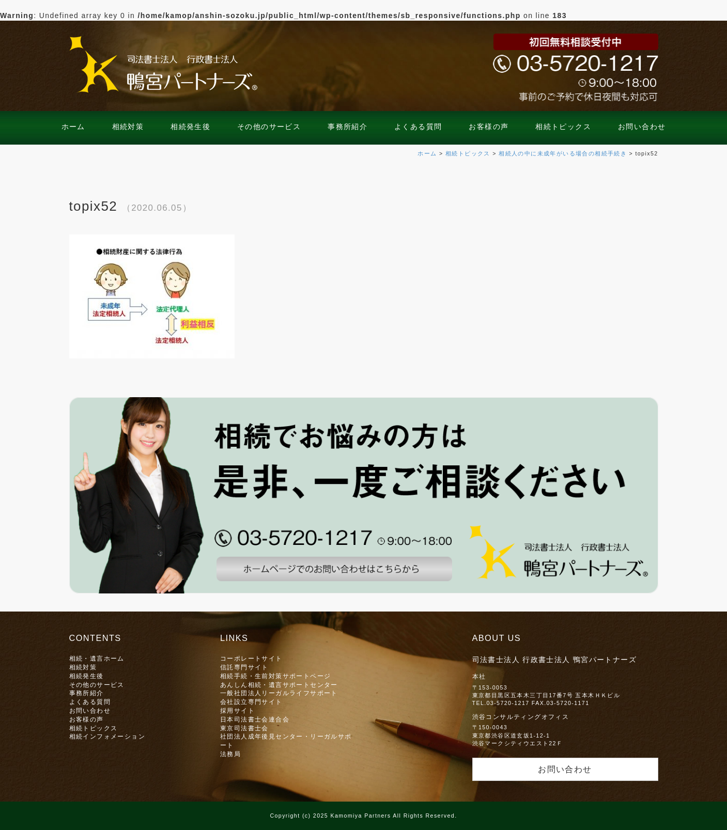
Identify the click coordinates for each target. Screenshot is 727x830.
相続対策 (128, 126)
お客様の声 (488, 126)
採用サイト (237, 710)
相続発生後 (190, 126)
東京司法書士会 (244, 728)
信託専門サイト (244, 667)
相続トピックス (563, 126)
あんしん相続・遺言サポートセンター (279, 684)
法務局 (230, 753)
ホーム (73, 126)
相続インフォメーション (107, 736)
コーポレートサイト (251, 658)
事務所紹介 (347, 126)
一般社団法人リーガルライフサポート (279, 693)
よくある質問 (418, 126)
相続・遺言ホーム (97, 658)
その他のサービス (269, 126)
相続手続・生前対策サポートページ (275, 675)
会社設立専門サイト (251, 701)
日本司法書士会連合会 (254, 719)
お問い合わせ (642, 126)
